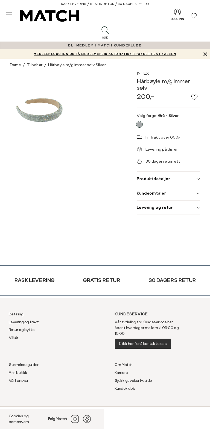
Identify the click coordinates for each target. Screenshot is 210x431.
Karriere (121, 372)
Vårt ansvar (18, 380)
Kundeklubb (125, 388)
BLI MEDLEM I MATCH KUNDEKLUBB (105, 45)
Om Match (124, 364)
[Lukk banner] (205, 54)
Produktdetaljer (168, 178)
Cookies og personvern (19, 419)
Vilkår (13, 337)
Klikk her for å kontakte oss (143, 343)
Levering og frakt (24, 321)
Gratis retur (101, 280)
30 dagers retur (172, 280)
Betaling (16, 314)
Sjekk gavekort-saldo (133, 380)
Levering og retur (168, 207)
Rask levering (34, 280)
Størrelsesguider (24, 364)
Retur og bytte (22, 329)
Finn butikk (18, 372)
